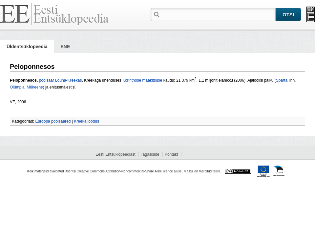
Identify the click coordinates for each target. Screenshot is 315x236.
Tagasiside (150, 154)
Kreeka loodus (86, 121)
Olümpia (17, 87)
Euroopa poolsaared (53, 121)
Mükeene (35, 87)
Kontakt (171, 154)
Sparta (281, 80)
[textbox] (218, 14)
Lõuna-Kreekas (68, 80)
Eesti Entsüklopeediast (115, 154)
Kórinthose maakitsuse (142, 80)
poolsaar (46, 80)
